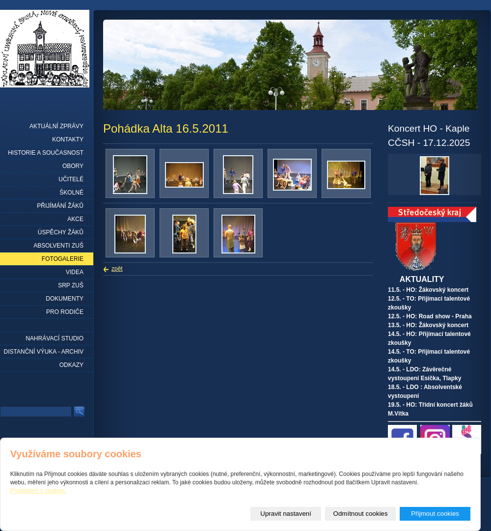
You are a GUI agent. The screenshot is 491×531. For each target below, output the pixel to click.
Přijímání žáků (60, 205)
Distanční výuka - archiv (43, 351)
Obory (72, 166)
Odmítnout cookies (360, 513)
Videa (74, 272)
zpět (117, 268)
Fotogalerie (62, 258)
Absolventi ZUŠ (58, 245)
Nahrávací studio (54, 338)
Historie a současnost (45, 152)
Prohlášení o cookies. (38, 490)
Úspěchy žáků (60, 232)
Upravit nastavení (285, 513)
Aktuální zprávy (56, 126)
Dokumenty (64, 298)
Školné (71, 192)
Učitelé (70, 179)
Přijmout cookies (435, 513)
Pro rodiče (64, 311)
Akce (75, 219)
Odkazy (71, 365)
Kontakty (67, 139)
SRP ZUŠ (70, 285)
